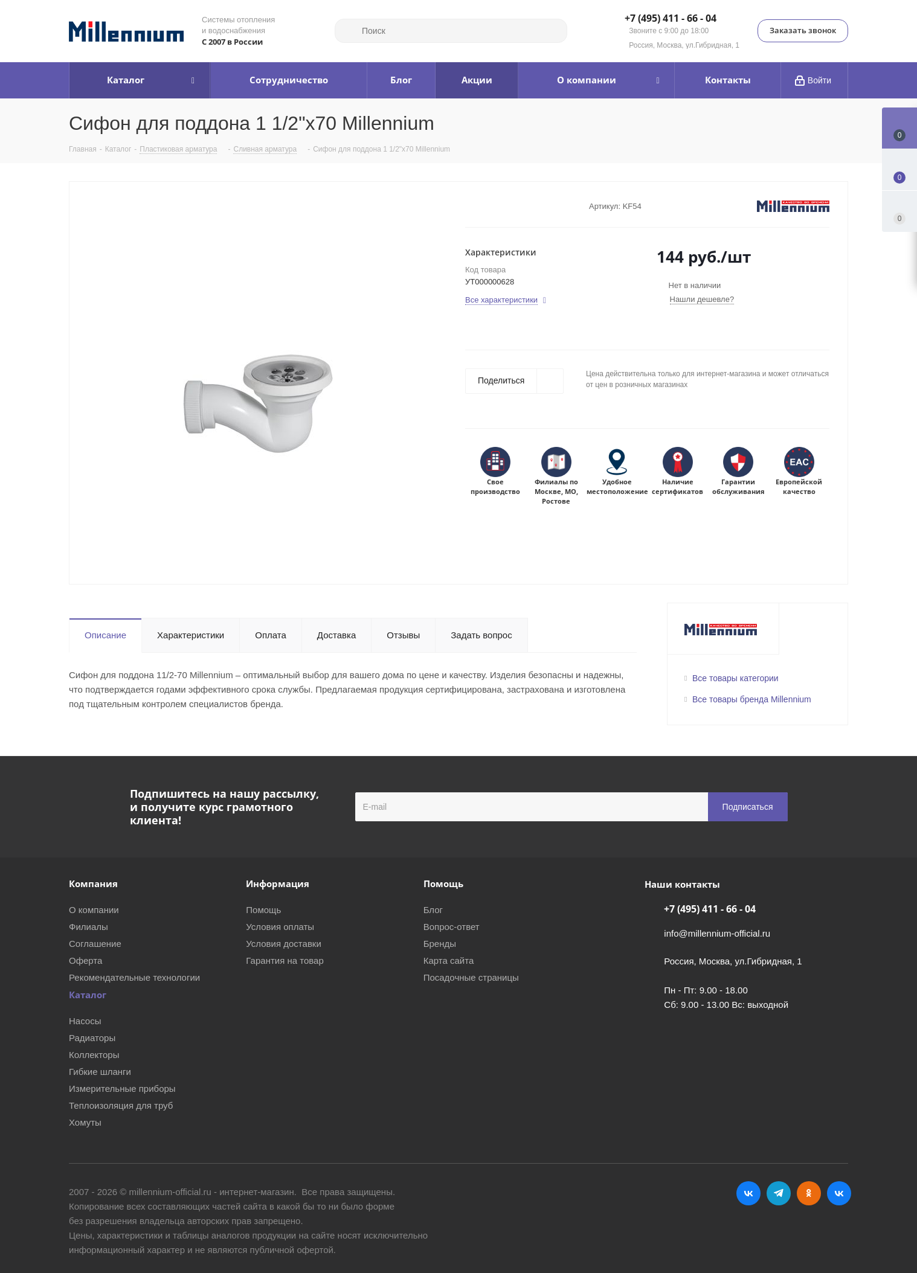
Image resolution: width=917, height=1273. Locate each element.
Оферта (85, 960)
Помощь (263, 910)
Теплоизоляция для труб (121, 1105)
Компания (93, 883)
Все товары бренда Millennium (751, 699)
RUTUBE (839, 1193)
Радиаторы (92, 1038)
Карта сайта (448, 960)
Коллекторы (94, 1055)
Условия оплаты (280, 927)
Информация (277, 883)
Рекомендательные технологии (134, 977)
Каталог (87, 995)
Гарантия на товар (284, 960)
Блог (433, 910)
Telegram (779, 1193)
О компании (94, 910)
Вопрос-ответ (451, 927)
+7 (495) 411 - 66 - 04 (670, 19)
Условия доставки (283, 943)
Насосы (85, 1021)
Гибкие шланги (100, 1071)
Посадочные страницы (471, 977)
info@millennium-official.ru (717, 933)
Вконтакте (748, 1193)
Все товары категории (735, 678)
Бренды (439, 943)
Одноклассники (809, 1193)
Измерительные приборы (122, 1088)
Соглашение (95, 943)
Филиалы (88, 927)
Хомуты (85, 1122)
